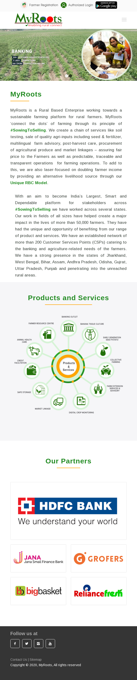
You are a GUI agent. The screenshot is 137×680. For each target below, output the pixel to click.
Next (133, 55)
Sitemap (36, 659)
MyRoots (45, 665)
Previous (4, 55)
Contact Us (18, 659)
